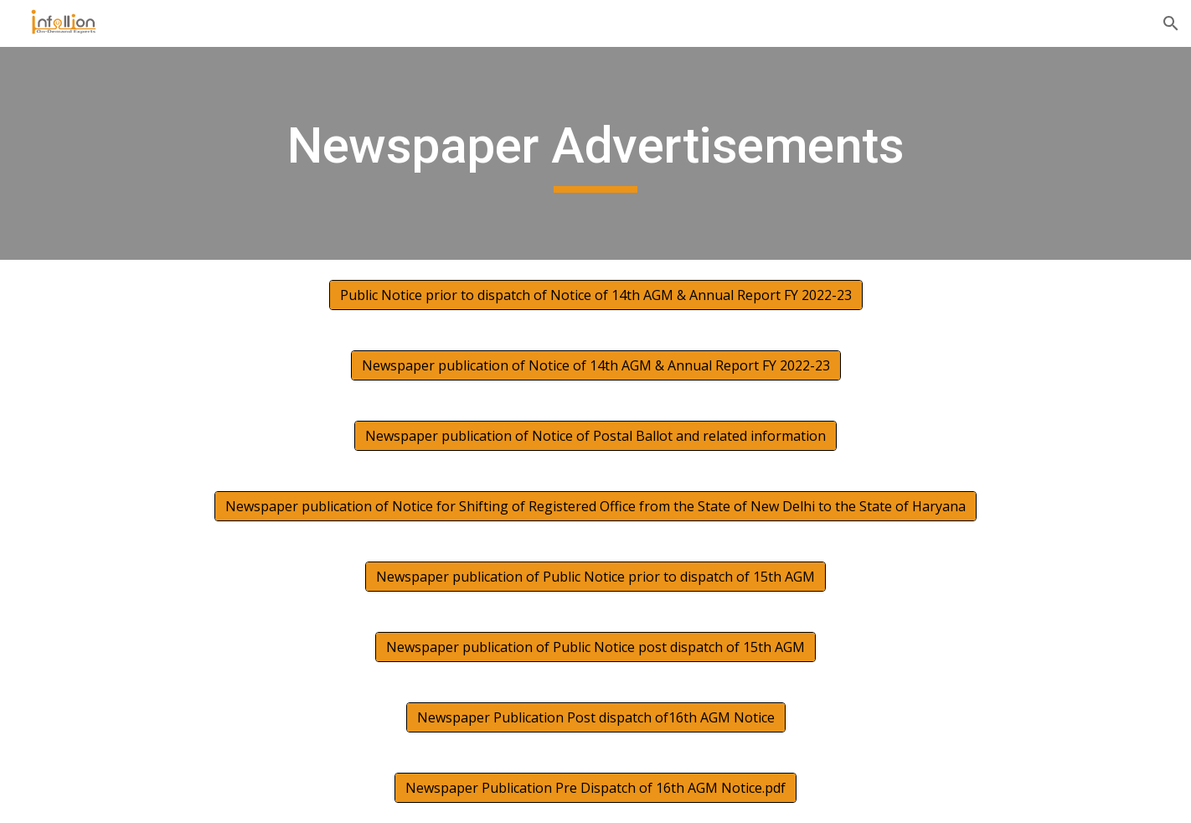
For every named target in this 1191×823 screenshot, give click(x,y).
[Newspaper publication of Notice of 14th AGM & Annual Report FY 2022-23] (596, 365)
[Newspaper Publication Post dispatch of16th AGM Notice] (596, 717)
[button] (1171, 23)
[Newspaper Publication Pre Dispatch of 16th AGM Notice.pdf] (595, 787)
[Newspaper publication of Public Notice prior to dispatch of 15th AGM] (595, 576)
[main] (595, 153)
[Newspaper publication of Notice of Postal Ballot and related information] (595, 435)
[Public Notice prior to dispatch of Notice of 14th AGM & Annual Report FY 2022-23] (596, 295)
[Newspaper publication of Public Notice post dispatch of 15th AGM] (595, 647)
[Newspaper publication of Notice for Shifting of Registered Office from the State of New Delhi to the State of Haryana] (595, 506)
